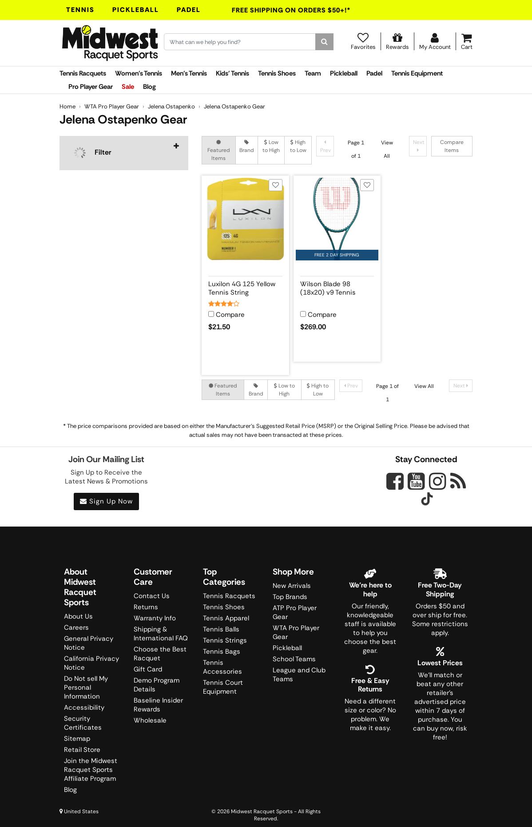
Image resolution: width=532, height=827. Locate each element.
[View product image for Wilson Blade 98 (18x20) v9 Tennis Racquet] (337, 219)
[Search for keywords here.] (240, 41)
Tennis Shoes (277, 73)
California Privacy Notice (91, 663)
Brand (246, 147)
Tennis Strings (225, 640)
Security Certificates (83, 723)
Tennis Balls (221, 629)
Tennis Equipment (417, 73)
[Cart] (466, 41)
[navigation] (124, 153)
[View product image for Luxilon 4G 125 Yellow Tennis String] (245, 219)
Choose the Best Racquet (160, 654)
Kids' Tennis (232, 73)
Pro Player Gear (90, 86)
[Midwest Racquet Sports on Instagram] (437, 481)
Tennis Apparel (226, 618)
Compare (230, 315)
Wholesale (150, 720)
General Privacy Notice (88, 643)
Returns (146, 607)
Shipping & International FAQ (161, 634)
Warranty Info (155, 618)
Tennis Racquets (83, 73)
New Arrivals (292, 585)
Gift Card (148, 669)
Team (313, 73)
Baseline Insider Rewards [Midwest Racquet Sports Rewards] (158, 705)
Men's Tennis (189, 73)
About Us (78, 616)
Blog (149, 86)
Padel (189, 9)
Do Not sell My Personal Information (86, 687)
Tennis (80, 9)
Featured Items (218, 151)
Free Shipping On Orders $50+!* (291, 10)
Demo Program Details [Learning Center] (156, 685)
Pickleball (135, 9)
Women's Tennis (138, 73)
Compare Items (452, 146)
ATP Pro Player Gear (295, 612)
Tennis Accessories (222, 667)
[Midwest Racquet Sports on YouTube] (416, 481)
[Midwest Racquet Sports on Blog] (458, 481)
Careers (76, 627)
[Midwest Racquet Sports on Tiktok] (427, 500)
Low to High (271, 146)
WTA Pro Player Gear (296, 632)
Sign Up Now (106, 501)
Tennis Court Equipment (223, 687)
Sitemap (77, 738)
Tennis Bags (221, 651)
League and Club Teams (299, 674)
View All (424, 386)
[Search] (324, 41)
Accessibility (84, 707)
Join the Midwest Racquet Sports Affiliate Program (90, 769)
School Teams (294, 659)
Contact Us (152, 595)
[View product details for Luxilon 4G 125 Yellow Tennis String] (245, 286)
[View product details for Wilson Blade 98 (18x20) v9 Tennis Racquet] (337, 286)
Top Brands (290, 596)
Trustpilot (266, 562)
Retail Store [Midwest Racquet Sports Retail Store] (82, 749)
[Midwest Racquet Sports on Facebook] (395, 486)
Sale (128, 86)
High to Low (298, 146)
